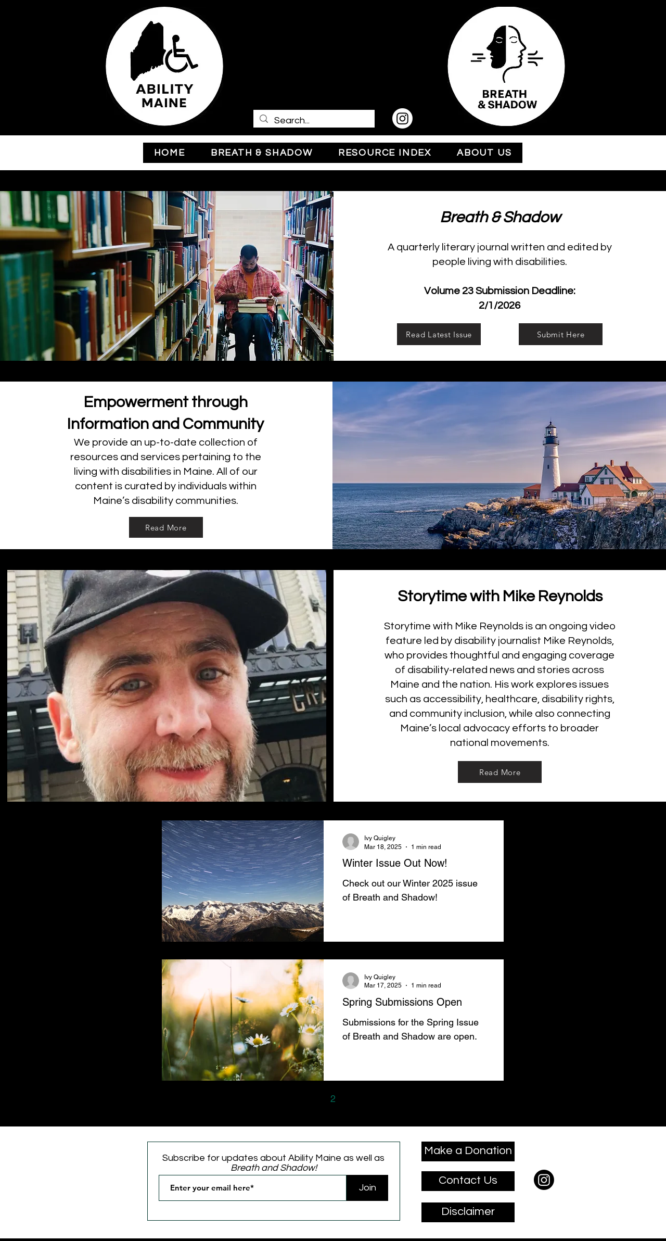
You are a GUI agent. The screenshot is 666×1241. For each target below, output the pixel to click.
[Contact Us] (468, 1181)
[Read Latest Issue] (439, 334)
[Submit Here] (561, 334)
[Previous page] (289, 1099)
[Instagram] (402, 118)
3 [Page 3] (354, 1098)
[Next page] (376, 1099)
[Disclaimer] (468, 1212)
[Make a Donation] (468, 1151)
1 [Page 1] (311, 1098)
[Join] (367, 1188)
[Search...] (313, 120)
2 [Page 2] (333, 1098)
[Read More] (166, 527)
